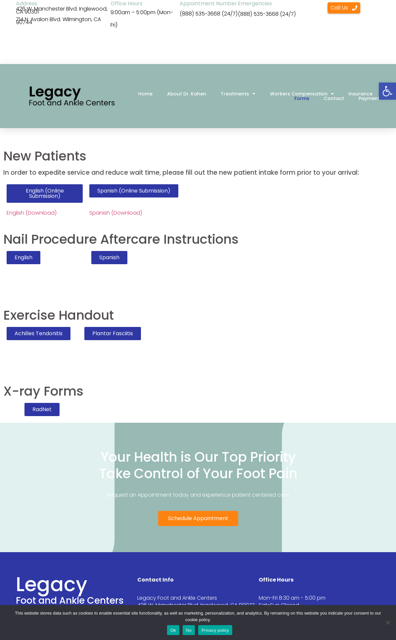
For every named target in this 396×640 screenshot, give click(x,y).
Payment (369, 98)
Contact (334, 98)
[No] (387, 622)
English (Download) (32, 213)
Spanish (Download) (115, 213)
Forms (301, 98)
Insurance (360, 93)
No (189, 630)
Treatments (238, 93)
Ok (173, 630)
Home (145, 93)
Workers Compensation (302, 93)
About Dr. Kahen (186, 93)
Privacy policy (215, 630)
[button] (387, 91)
